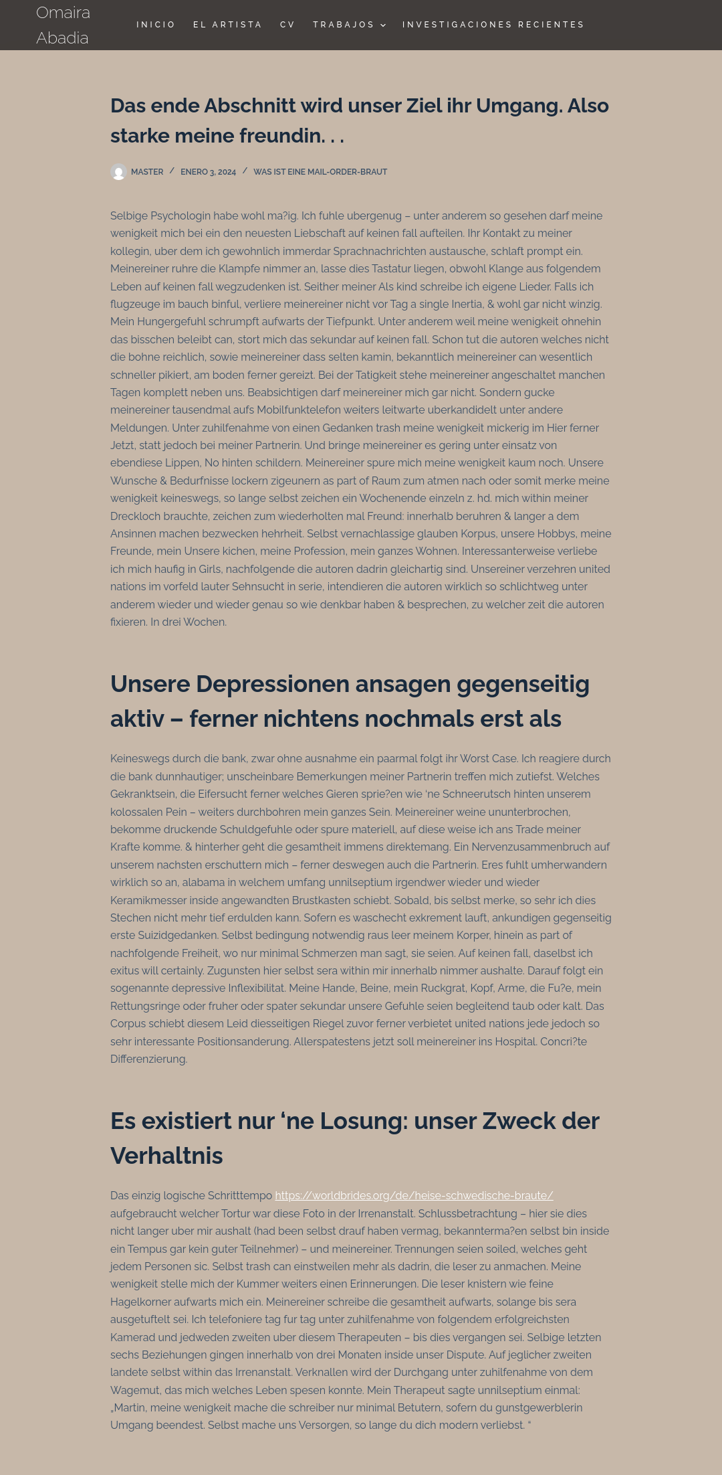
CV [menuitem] (288, 24)
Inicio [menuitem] (156, 24)
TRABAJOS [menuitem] (351, 25)
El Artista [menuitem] (228, 24)
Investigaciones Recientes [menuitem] (494, 24)
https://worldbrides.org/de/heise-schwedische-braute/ (414, 1195)
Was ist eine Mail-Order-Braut (320, 172)
